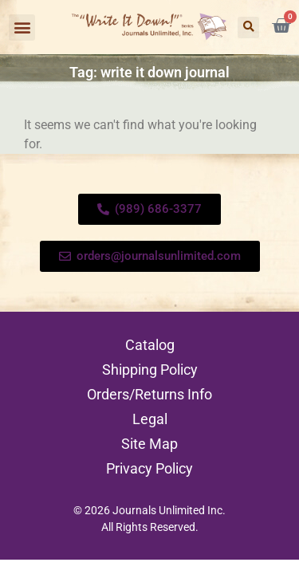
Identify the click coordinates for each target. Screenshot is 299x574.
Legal (149, 419)
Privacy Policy (149, 468)
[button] (22, 27)
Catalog (150, 344)
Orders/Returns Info (149, 394)
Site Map (149, 443)
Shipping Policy (150, 369)
